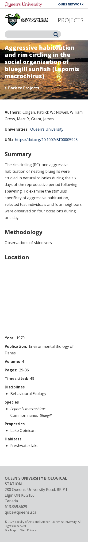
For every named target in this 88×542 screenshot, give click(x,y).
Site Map (10, 530)
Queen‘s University (46, 129)
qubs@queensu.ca (20, 512)
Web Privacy (28, 530)
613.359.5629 (16, 506)
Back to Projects (23, 87)
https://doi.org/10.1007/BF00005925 (46, 139)
